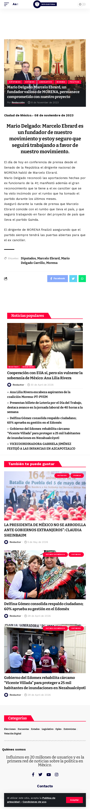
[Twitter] (40, 774)
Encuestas (23, 729)
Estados (30, 82)
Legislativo (45, 82)
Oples (58, 729)
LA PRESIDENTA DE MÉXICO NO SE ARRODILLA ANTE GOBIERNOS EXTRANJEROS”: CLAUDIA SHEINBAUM (45, 530)
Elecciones (10, 729)
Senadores (28, 367)
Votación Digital (12, 733)
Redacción (18, 102)
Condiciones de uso (34, 802)
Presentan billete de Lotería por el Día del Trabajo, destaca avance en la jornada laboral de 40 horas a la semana (45, 407)
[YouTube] (48, 774)
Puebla (77, 475)
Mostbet (14, 367)
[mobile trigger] (7, 4)
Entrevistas (70, 729)
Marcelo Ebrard (48, 258)
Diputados (15, 82)
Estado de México (55, 554)
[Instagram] (56, 774)
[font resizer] (15, 4)
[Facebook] (33, 774)
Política (74, 82)
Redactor (18, 384)
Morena (61, 82)
